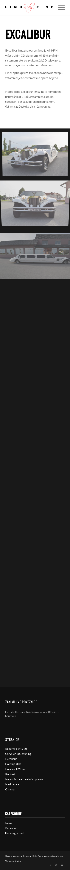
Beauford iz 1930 (16, 748)
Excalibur (11, 759)
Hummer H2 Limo (15, 769)
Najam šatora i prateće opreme (24, 779)
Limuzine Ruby (30, 856)
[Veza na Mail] (62, 865)
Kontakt (10, 774)
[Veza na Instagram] (56, 865)
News (8, 823)
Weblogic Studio (13, 861)
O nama (10, 789)
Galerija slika (13, 764)
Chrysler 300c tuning (18, 753)
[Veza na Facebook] (51, 865)
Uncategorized (14, 833)
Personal (10, 828)
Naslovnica (12, 784)
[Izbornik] (60, 7)
